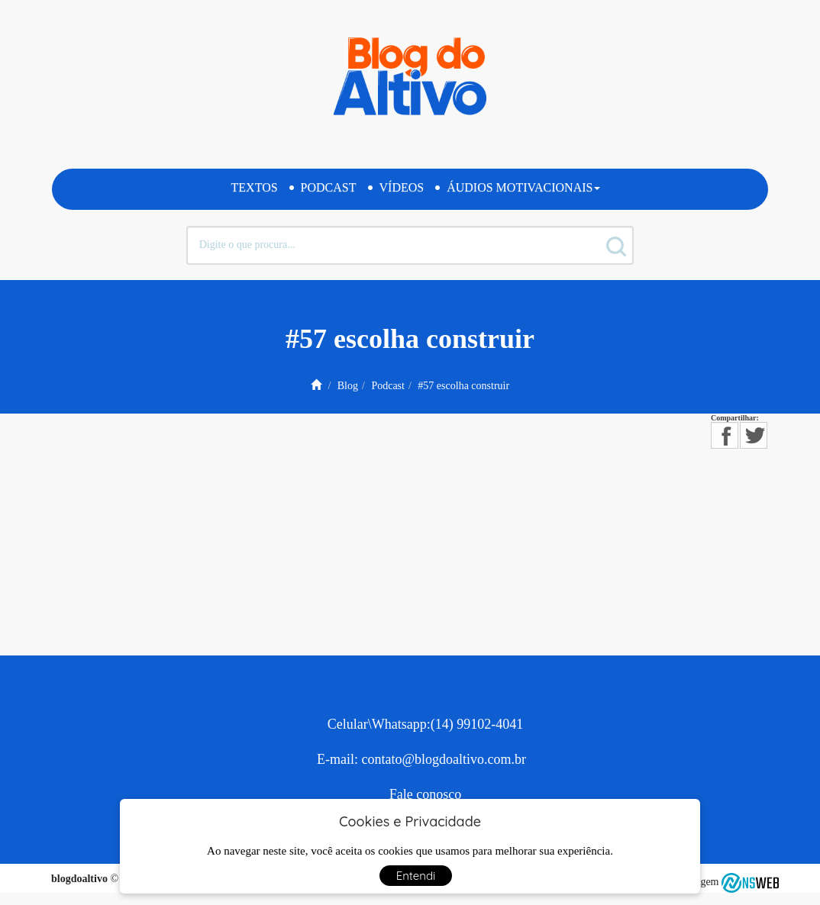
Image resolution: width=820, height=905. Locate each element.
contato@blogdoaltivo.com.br (443, 759)
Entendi (416, 875)
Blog (347, 385)
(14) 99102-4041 (477, 724)
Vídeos (402, 187)
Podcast (329, 187)
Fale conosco (425, 794)
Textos (254, 187)
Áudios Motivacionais (523, 187)
